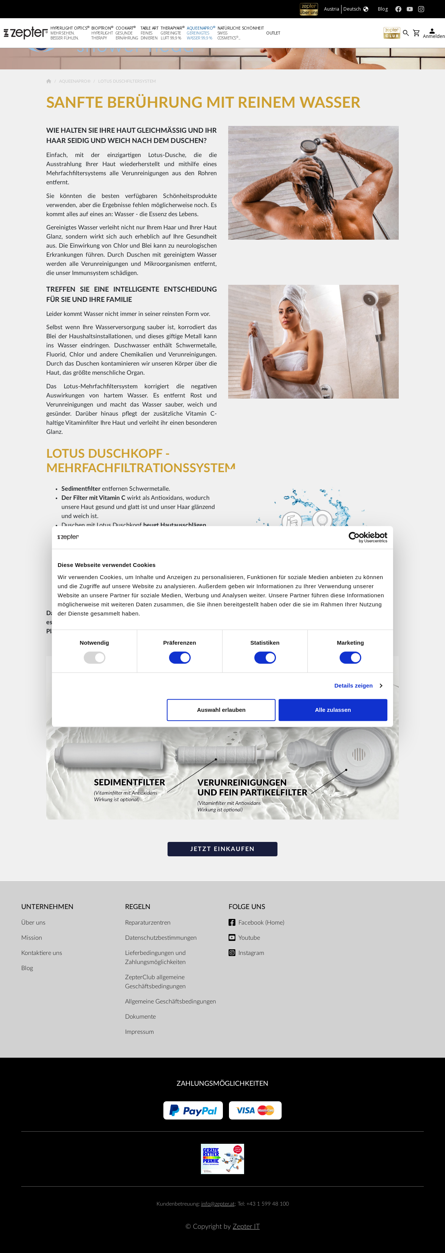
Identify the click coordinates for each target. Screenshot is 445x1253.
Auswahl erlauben (221, 710)
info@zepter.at (218, 1204)
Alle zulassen (333, 710)
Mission (31, 938)
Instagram (251, 953)
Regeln (137, 907)
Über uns (33, 923)
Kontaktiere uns (41, 953)
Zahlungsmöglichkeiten (222, 1083)
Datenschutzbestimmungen (161, 938)
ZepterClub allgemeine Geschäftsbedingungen (155, 981)
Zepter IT (246, 1226)
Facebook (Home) (261, 923)
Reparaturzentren (148, 923)
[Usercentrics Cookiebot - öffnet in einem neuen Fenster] (354, 537)
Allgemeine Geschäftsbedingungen (170, 1002)
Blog (27, 968)
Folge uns (247, 907)
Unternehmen (47, 907)
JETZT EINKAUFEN (222, 849)
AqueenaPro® (75, 81)
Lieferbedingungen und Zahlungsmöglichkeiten (155, 957)
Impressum (139, 1032)
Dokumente (140, 1017)
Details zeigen (353, 685)
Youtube (249, 938)
